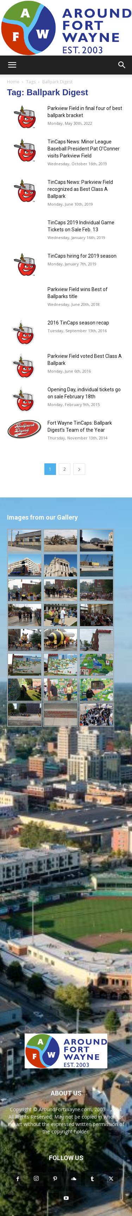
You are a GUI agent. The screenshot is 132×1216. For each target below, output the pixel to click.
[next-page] (79, 469)
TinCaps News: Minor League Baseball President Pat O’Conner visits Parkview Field (84, 149)
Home (13, 82)
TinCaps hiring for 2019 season (82, 256)
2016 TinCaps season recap (78, 323)
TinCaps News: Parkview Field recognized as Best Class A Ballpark (80, 189)
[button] (12, 65)
